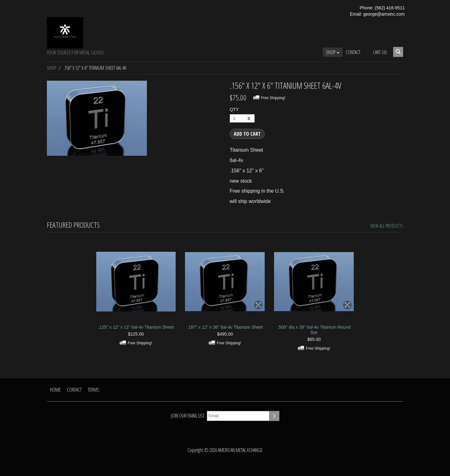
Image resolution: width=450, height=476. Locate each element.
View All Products (386, 225)
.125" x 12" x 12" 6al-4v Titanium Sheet (136, 327)
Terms (93, 389)
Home (55, 389)
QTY (234, 109)
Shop (332, 52)
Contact (353, 52)
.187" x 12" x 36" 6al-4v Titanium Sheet (225, 327)
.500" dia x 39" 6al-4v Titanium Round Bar (314, 330)
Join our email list (187, 415)
